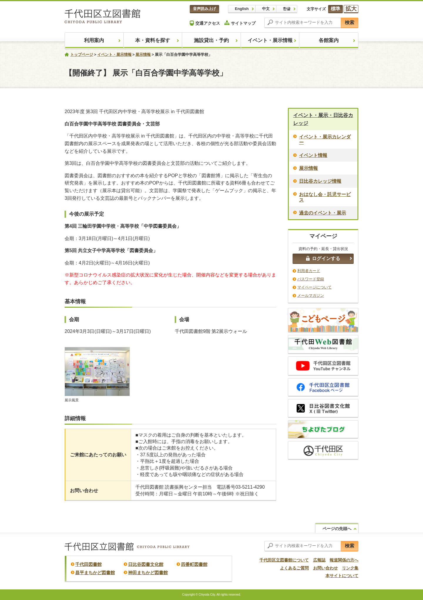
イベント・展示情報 (270, 40)
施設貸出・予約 (211, 40)
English (242, 8)
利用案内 (94, 40)
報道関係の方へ (344, 560)
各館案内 (329, 40)
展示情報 (143, 54)
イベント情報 (313, 155)
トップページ (81, 54)
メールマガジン (310, 295)
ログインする (323, 258)
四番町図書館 (194, 564)
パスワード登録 (310, 279)
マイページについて (314, 287)
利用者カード (308, 271)
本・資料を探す (152, 40)
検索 (349, 22)
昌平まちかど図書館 (95, 572)
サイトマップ (240, 23)
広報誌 (319, 560)
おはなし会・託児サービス (325, 197)
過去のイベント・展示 (322, 212)
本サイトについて (341, 575)
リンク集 (350, 568)
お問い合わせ (325, 568)
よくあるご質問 (294, 568)
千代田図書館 (88, 564)
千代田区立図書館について (284, 560)
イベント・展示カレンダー (325, 139)
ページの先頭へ (337, 528)
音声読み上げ (204, 8)
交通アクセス (205, 23)
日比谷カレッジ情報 (320, 181)
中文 (266, 8)
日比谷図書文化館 (145, 564)
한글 (287, 8)
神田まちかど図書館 (148, 572)
